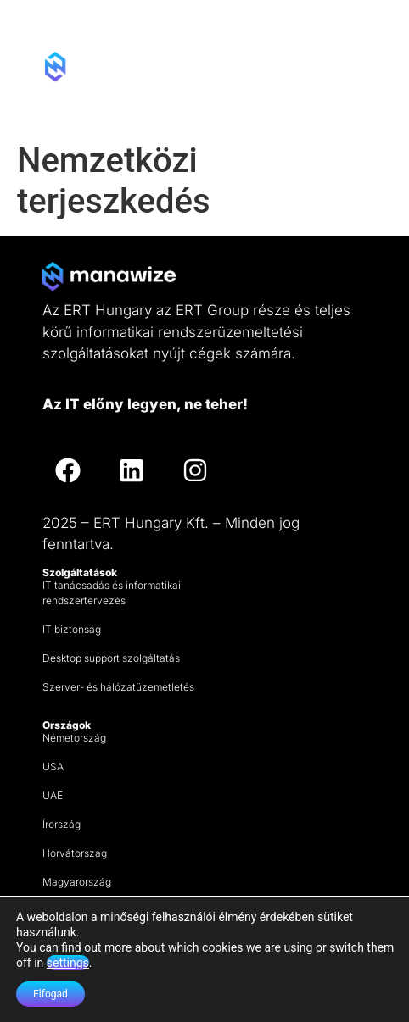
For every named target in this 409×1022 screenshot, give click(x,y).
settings (68, 962)
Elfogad (50, 994)
